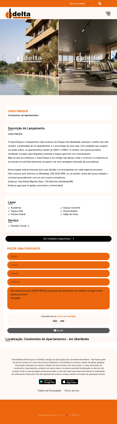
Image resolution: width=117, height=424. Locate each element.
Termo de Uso (71, 390)
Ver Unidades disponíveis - (58, 238)
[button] (99, 3)
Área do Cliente (77, 3)
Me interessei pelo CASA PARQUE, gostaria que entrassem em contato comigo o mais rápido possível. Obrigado (58, 298)
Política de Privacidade (49, 390)
